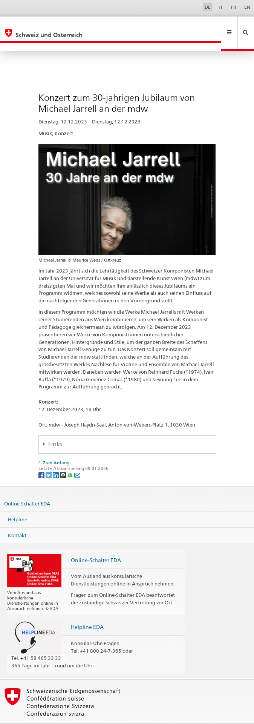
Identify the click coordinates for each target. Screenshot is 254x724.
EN (247, 7)
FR (233, 7)
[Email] (77, 458)
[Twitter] (49, 458)
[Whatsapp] (70, 458)
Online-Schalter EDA (27, 487)
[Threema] (63, 458)
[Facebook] (42, 458)
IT (221, 7)
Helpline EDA (87, 610)
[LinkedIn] (56, 458)
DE (208, 7)
